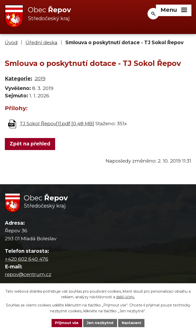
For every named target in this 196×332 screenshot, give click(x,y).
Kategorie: (18, 79)
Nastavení (131, 322)
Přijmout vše (67, 322)
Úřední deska (41, 43)
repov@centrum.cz (28, 275)
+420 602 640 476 (26, 259)
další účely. (125, 297)
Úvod (11, 43)
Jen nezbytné (100, 322)
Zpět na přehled (30, 144)
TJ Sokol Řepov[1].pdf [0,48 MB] (57, 124)
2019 (40, 79)
